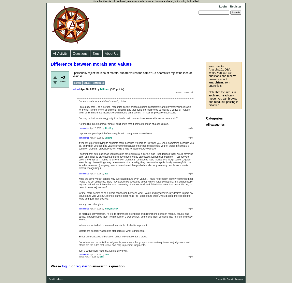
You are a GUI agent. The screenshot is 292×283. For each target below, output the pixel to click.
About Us (111, 53)
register (82, 266)
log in (66, 266)
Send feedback (56, 279)
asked (76, 89)
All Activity (60, 53)
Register (235, 6)
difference (98, 83)
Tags (96, 53)
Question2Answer (235, 279)
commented (84, 128)
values (87, 83)
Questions (80, 53)
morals (77, 83)
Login (223, 6)
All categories (215, 124)
